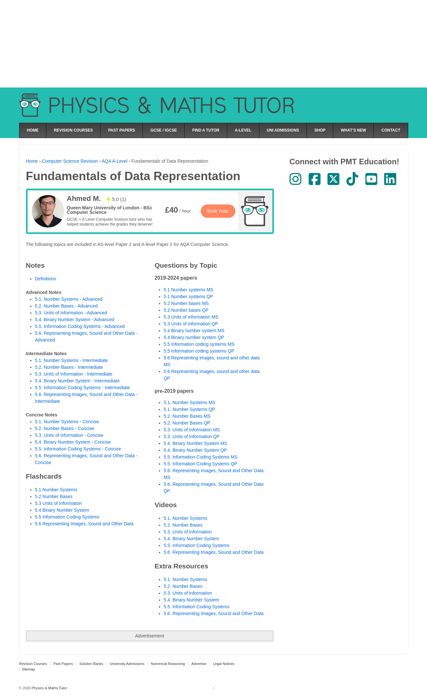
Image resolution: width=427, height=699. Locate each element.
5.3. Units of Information (188, 531)
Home (32, 161)
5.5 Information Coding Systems (67, 516)
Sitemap (28, 669)
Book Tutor (218, 211)
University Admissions (127, 664)
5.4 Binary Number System (62, 510)
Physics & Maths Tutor (48, 688)
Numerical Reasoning (168, 664)
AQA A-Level (114, 161)
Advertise (198, 664)
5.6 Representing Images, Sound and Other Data (84, 523)
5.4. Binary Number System (191, 538)
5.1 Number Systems (56, 489)
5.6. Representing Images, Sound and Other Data (214, 552)
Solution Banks (91, 664)
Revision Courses (33, 664)
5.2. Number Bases (183, 525)
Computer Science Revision (70, 161)
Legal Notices (223, 664)
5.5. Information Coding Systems (197, 545)
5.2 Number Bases (54, 496)
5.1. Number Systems (186, 518)
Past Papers (63, 664)
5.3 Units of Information (58, 503)
